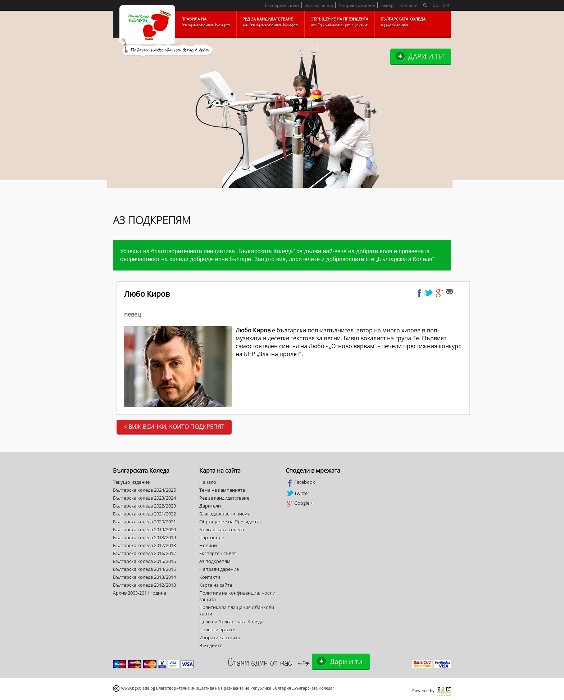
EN (446, 5)
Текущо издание (131, 482)
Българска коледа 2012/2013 (144, 585)
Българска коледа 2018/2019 (144, 537)
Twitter (297, 493)
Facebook (300, 482)
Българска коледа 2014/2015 (144, 569)
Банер (387, 5)
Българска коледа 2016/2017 (144, 553)
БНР (249, 354)
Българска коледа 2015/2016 (144, 561)
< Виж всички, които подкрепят (174, 427)
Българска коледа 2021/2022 (144, 513)
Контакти (409, 5)
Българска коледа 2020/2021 (144, 521)
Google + (299, 503)
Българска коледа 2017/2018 (144, 545)
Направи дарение (357, 5)
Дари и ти (426, 56)
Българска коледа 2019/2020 (144, 529)
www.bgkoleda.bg (138, 688)
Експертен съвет (282, 5)
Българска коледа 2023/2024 (144, 498)
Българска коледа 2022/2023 (144, 506)
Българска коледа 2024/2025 (144, 490)
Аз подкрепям (319, 5)
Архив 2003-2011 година (139, 593)
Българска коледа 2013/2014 (144, 577)
